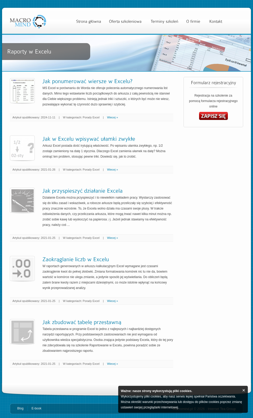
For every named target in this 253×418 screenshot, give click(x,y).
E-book (36, 408)
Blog (20, 408)
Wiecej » (112, 117)
